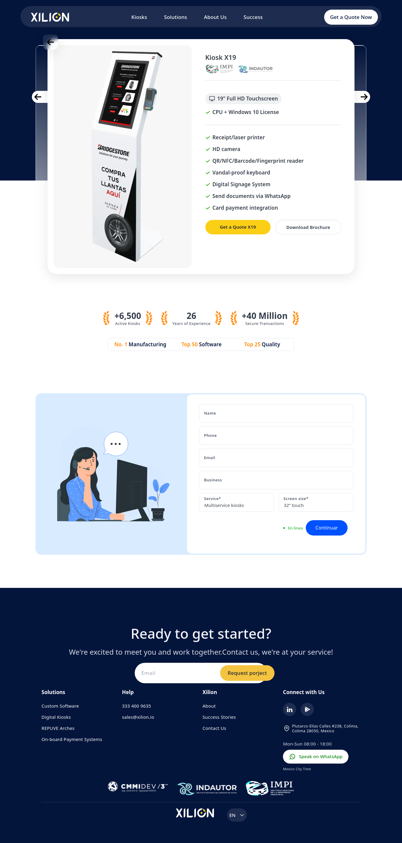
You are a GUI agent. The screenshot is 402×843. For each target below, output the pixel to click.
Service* (212, 498)
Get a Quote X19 (238, 227)
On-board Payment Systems (71, 739)
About (209, 706)
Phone (210, 435)
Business (213, 479)
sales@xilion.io (138, 717)
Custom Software (60, 706)
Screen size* (296, 498)
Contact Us (214, 728)
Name (210, 413)
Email (209, 457)
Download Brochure (308, 227)
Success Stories (219, 717)
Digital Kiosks (56, 717)
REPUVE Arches (58, 728)
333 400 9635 (136, 706)
